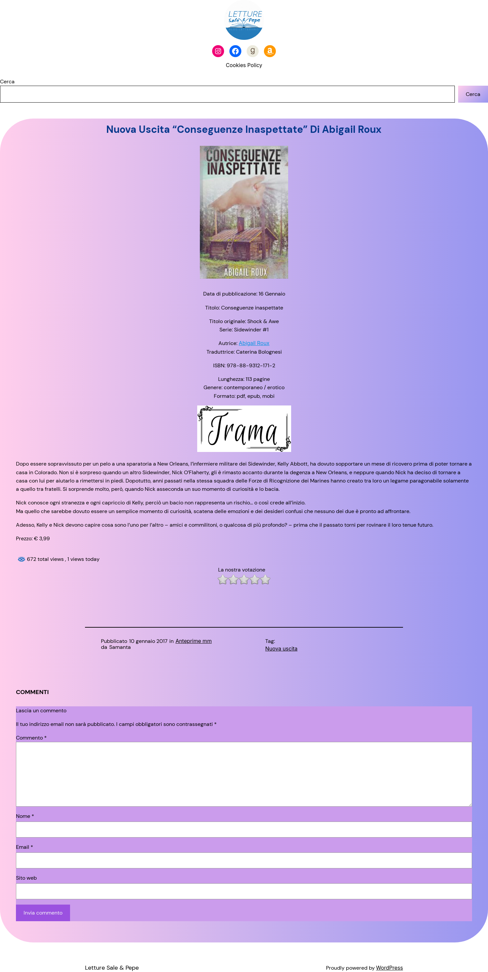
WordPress (389, 968)
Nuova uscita (281, 649)
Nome (25, 816)
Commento (31, 737)
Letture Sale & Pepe (112, 968)
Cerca (7, 81)
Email (24, 846)
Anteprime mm (194, 641)
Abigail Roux (254, 343)
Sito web (26, 877)
